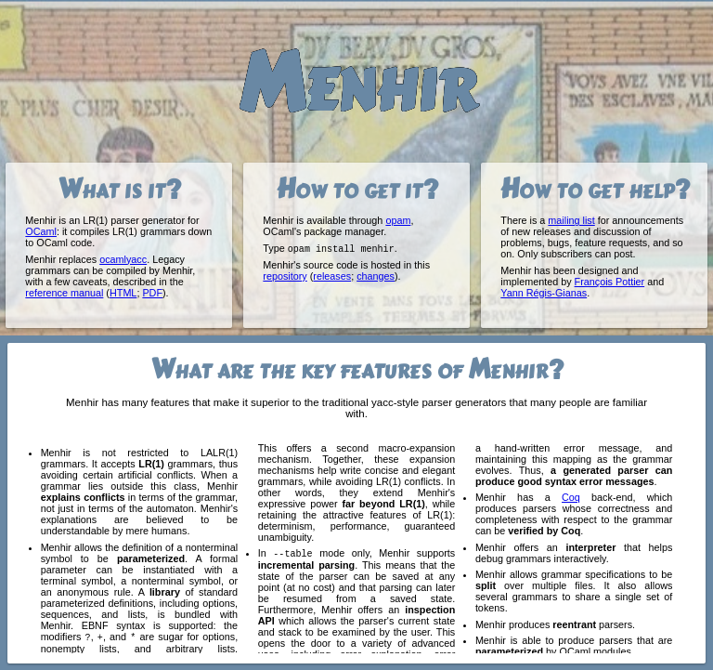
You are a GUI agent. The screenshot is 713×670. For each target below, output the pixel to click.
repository (284, 276)
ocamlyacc (123, 259)
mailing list (571, 220)
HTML (123, 292)
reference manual (64, 292)
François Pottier (610, 281)
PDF (152, 292)
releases (332, 276)
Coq (571, 497)
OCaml (41, 231)
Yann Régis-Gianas (543, 292)
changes (375, 276)
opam (397, 220)
